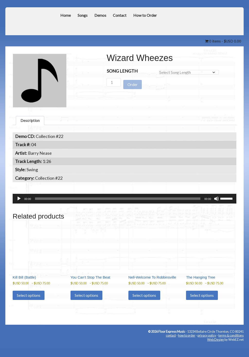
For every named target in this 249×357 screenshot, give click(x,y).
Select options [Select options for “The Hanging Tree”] (202, 300)
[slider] (118, 200)
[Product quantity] (114, 82)
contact (171, 346)
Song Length (122, 71)
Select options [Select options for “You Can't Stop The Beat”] (86, 300)
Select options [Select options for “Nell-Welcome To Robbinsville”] (144, 305)
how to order (186, 346)
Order (132, 82)
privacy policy (206, 346)
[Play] (19, 200)
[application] (124, 200)
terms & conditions (231, 346)
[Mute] (216, 200)
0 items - (223, 41)
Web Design (215, 350)
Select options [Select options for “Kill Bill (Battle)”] (28, 300)
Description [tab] (31, 121)
